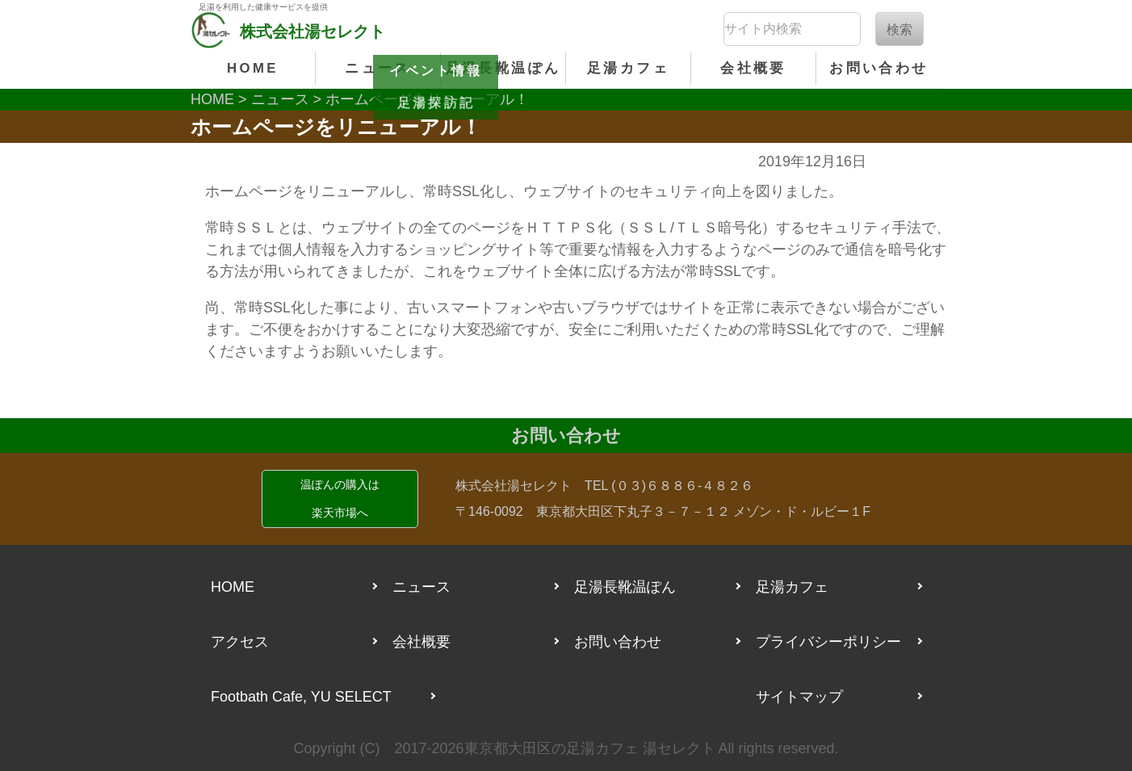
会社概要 (753, 68)
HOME (253, 68)
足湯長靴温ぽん (503, 68)
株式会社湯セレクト (513, 485)
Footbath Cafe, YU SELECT (301, 697)
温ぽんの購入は (339, 502)
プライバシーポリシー (828, 642)
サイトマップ (799, 697)
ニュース (377, 68)
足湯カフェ (628, 68)
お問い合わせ (878, 68)
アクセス (240, 642)
